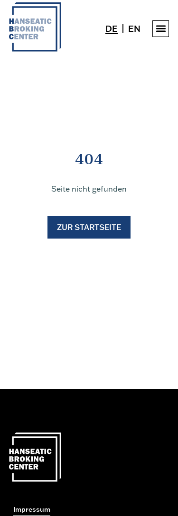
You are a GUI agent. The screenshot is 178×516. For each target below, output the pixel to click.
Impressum (31, 509)
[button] (160, 28)
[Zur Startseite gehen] (35, 49)
